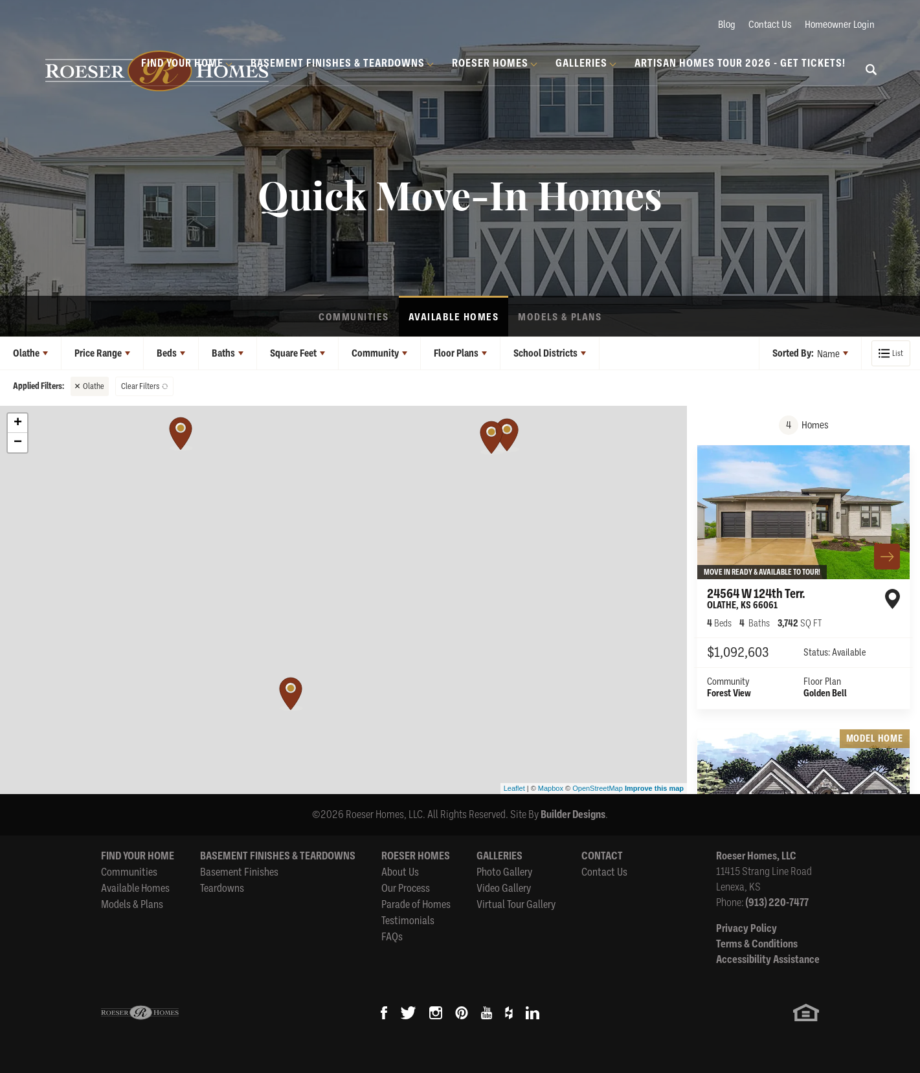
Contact (602, 856)
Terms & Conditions (757, 944)
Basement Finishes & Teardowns (277, 856)
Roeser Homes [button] (490, 63)
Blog (726, 23)
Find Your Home (137, 856)
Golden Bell (825, 693)
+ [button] (18, 423)
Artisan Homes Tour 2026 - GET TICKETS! (740, 63)
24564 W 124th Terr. (756, 598)
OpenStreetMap (597, 788)
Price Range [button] (98, 353)
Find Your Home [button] (182, 63)
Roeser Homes (415, 856)
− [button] (18, 442)
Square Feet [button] (293, 353)
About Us (400, 871)
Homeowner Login (840, 23)
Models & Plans (559, 317)
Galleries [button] (581, 63)
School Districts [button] (545, 353)
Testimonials (407, 920)
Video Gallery (504, 887)
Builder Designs (573, 814)
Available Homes (454, 317)
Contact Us (770, 23)
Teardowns (222, 887)
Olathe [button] (26, 353)
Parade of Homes (416, 904)
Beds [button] (167, 353)
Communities (354, 317)
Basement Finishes (239, 871)
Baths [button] (223, 353)
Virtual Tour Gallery (516, 904)
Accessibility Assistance (768, 959)
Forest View (729, 693)
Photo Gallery (504, 871)
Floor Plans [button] (456, 353)
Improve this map (654, 788)
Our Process (405, 887)
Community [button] (375, 353)
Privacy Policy (746, 928)
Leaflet (514, 788)
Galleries (499, 856)
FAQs (392, 936)
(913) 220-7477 (777, 902)
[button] (871, 77)
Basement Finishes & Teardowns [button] (338, 63)
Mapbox (550, 788)
